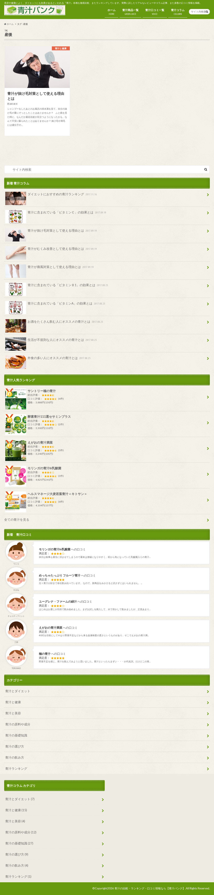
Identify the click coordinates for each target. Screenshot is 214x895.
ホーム (111, 12)
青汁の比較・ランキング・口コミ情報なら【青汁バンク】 (150, 888)
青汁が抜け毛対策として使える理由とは (51, 232)
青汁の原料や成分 (17, 724)
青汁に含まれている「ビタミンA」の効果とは (55, 305)
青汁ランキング (16, 768)
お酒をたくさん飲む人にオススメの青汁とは (54, 323)
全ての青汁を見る (16, 519)
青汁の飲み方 (14, 757)
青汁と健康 (13, 702)
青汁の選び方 (14, 746)
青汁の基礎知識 (16, 735)
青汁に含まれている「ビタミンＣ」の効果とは (56, 214)
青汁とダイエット (17, 691)
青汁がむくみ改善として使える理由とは (51, 250)
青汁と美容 (13, 713)
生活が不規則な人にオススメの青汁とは (51, 341)
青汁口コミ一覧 (154, 12)
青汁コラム (178, 12)
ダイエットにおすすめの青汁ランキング (51, 196)
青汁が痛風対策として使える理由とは (49, 268)
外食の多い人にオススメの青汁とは (48, 359)
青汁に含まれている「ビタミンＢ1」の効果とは (57, 287)
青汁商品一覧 (130, 12)
